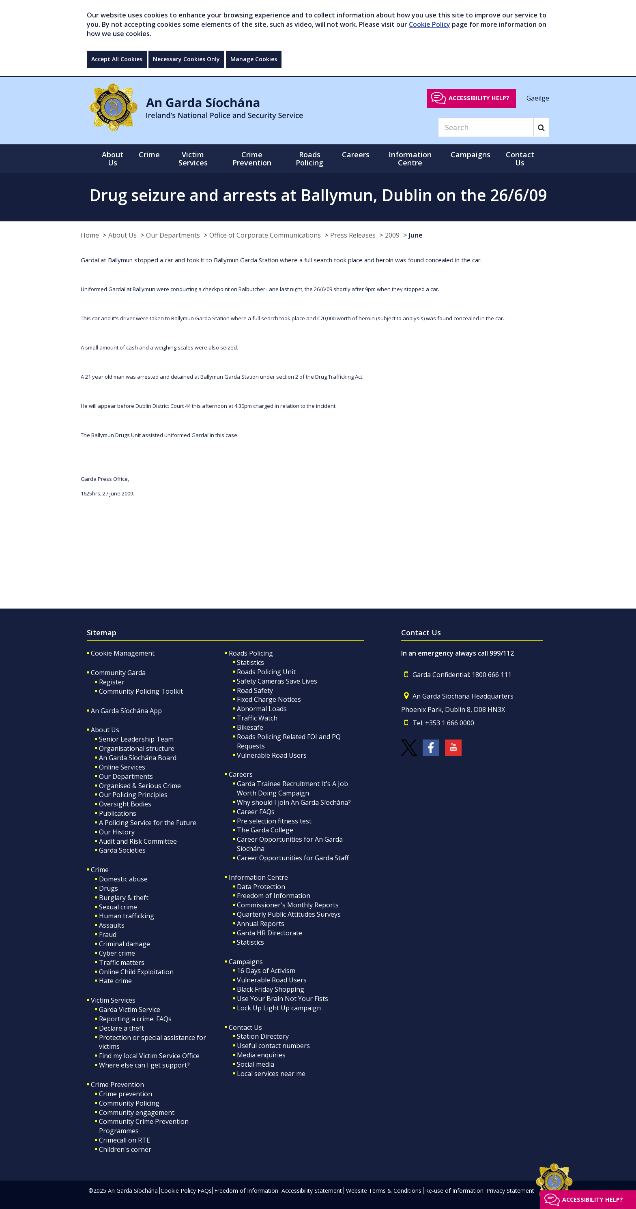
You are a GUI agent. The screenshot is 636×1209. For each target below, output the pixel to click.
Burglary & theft (123, 897)
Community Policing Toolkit (141, 691)
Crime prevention (125, 1093)
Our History (117, 831)
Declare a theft (121, 1028)
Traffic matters (121, 962)
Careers (241, 774)
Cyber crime (117, 953)
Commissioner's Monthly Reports (288, 904)
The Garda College (265, 829)
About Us (122, 235)
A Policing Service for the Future (147, 822)
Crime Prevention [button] (251, 158)
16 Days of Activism (266, 970)
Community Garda (118, 672)
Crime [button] (149, 154)
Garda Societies (122, 850)
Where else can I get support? (144, 1065)
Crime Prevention (117, 1084)
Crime (100, 869)
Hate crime (115, 980)
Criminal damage (124, 943)
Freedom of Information (273, 895)
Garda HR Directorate (269, 932)
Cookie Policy (429, 24)
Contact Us (245, 1027)
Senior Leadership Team (136, 739)
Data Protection (261, 886)
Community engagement (136, 1112)
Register (112, 681)
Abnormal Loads (262, 708)
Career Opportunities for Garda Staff (293, 857)
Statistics (250, 662)
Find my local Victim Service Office (149, 1055)
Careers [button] (356, 154)
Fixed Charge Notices (269, 699)
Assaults (112, 925)
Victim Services (113, 1000)
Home (90, 235)
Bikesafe (250, 727)
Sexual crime (118, 906)
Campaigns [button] (470, 154)
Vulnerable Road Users (272, 755)
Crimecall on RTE (124, 1140)
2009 (392, 235)
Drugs (108, 888)
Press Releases (353, 235)
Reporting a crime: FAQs (135, 1018)
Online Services (122, 767)
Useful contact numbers (273, 1045)
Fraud (107, 934)
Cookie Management (123, 653)
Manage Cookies (253, 59)
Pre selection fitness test (274, 821)
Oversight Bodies (125, 804)
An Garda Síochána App (126, 710)
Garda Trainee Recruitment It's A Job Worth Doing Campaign (292, 788)
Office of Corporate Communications (265, 235)
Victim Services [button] (193, 158)
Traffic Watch (257, 718)
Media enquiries (261, 1054)
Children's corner (125, 1149)
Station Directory (263, 1036)
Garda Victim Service (129, 1009)
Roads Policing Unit (266, 671)
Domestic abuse (123, 879)
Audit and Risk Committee (138, 841)
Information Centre (258, 877)
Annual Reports (260, 923)
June (416, 235)
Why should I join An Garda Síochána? (294, 802)
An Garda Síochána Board (137, 757)
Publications (117, 813)
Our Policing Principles (133, 794)
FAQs (205, 1190)
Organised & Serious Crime (140, 785)
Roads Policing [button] (309, 158)
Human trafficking (126, 915)
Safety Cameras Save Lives (277, 681)
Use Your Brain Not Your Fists (282, 998)
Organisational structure (136, 748)
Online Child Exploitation (136, 971)
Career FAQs (256, 811)
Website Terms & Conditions (383, 1190)
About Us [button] (112, 158)
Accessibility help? (479, 98)
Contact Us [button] (520, 158)
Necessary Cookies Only (186, 59)
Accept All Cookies (116, 59)
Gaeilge (537, 97)
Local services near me (271, 1073)
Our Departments (173, 235)
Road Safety (255, 690)
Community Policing (129, 1103)
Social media (255, 1064)
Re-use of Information (454, 1190)
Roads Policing (251, 653)
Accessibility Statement (311, 1190)
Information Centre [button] (410, 158)
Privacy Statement (510, 1190)
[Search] (485, 127)
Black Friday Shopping (270, 989)
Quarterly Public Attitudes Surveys (289, 914)
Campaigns (246, 961)
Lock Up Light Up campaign (279, 1007)
